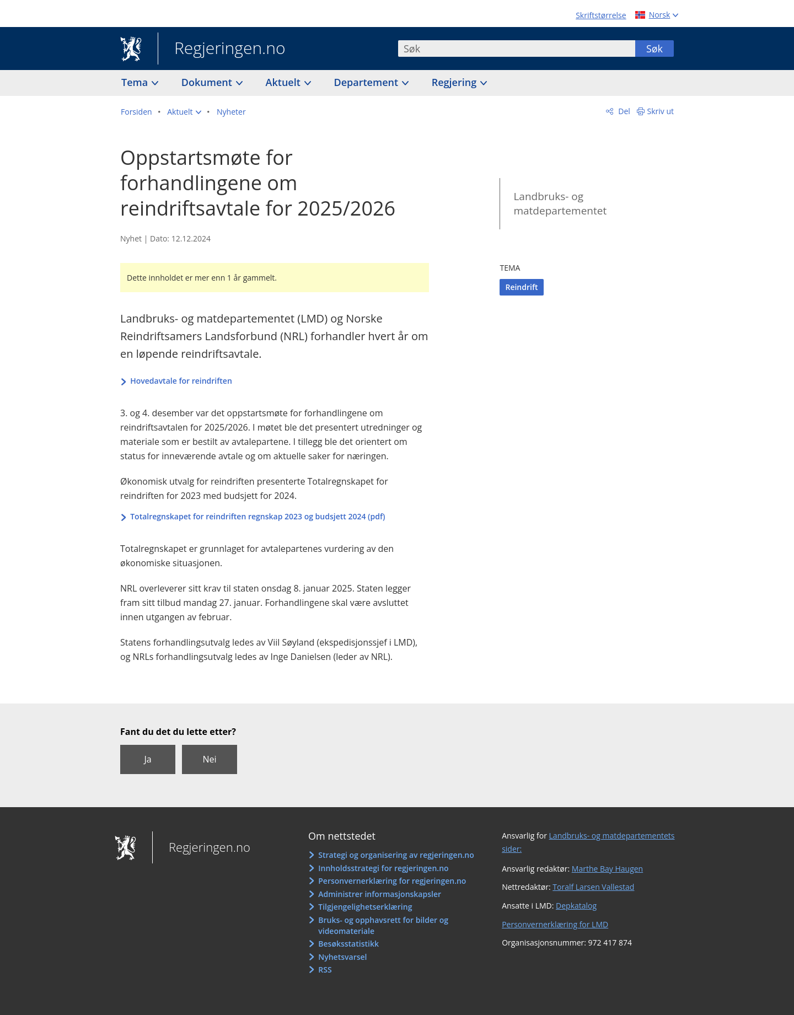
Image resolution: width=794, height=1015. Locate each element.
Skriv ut (660, 111)
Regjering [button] (455, 82)
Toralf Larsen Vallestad (593, 887)
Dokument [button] (208, 82)
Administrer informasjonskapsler (379, 894)
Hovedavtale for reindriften (181, 380)
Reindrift (521, 287)
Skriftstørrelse (601, 15)
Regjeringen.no (222, 49)
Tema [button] (136, 82)
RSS (324, 969)
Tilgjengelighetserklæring (365, 906)
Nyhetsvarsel (342, 957)
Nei (209, 759)
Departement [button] (367, 82)
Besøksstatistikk (348, 943)
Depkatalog (576, 905)
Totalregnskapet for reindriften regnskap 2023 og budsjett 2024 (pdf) (257, 516)
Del (623, 111)
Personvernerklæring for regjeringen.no (392, 881)
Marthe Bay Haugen (607, 868)
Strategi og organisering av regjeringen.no (396, 855)
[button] (184, 111)
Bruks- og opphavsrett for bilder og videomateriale (383, 925)
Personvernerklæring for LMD (555, 924)
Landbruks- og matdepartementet (560, 203)
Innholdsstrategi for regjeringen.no (383, 868)
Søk (654, 48)
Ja (147, 759)
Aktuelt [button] (284, 82)
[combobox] (516, 48)
